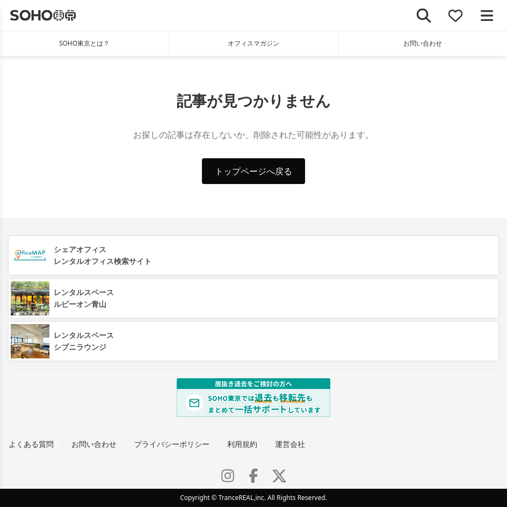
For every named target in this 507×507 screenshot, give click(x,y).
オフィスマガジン (253, 43)
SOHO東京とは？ (84, 43)
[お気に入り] (455, 15)
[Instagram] (228, 476)
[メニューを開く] (486, 15)
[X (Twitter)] (279, 476)
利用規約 (242, 444)
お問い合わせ (422, 43)
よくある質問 (31, 444)
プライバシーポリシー (171, 444)
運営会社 (290, 444)
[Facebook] (253, 476)
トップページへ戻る (253, 171)
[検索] (424, 15)
